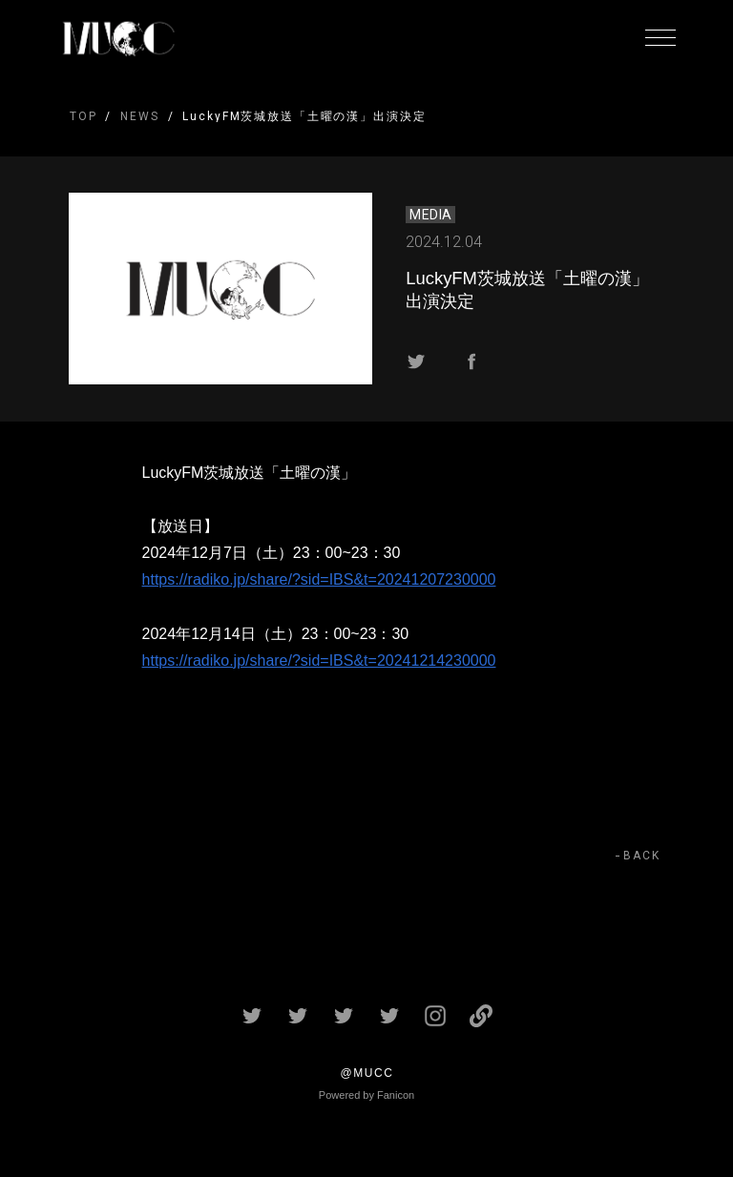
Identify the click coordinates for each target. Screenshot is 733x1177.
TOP (83, 116)
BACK (641, 855)
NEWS (139, 116)
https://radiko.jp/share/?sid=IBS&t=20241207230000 (319, 579)
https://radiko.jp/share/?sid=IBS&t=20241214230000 (319, 660)
